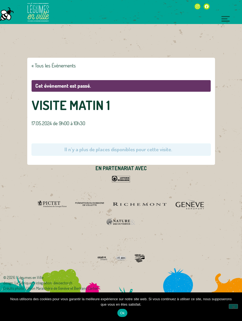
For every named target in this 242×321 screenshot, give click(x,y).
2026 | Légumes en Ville (25, 277)
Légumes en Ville (38, 12)
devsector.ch (62, 282)
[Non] (233, 306)
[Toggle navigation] (225, 18)
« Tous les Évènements (54, 65)
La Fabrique (23, 282)
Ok (122, 313)
